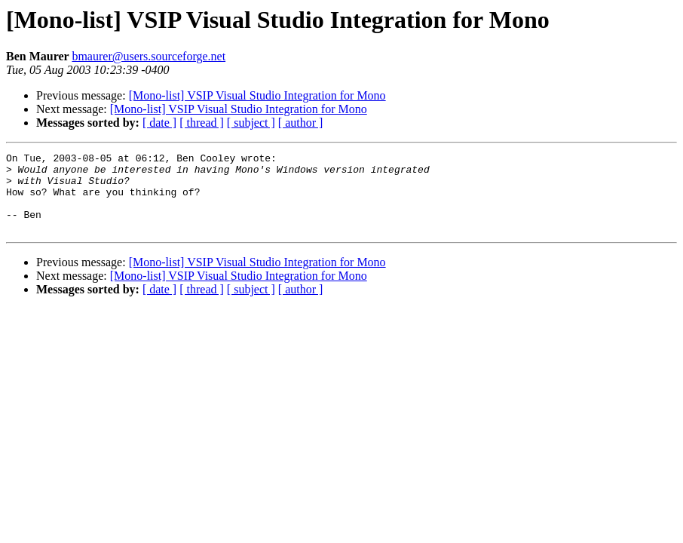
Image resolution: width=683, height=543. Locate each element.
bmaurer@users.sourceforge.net (148, 56)
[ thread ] (201, 122)
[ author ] (300, 122)
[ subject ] (251, 122)
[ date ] (159, 122)
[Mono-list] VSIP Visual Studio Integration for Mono (257, 95)
